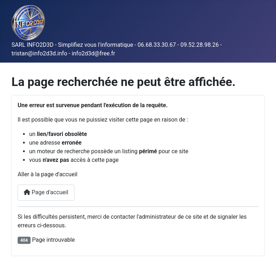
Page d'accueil (46, 192)
